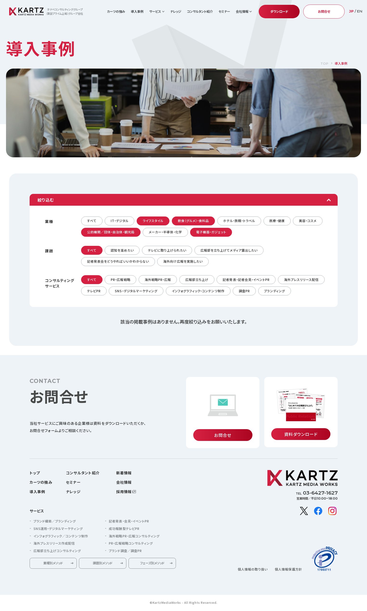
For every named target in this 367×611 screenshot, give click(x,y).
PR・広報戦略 (120, 279)
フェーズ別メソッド (152, 564)
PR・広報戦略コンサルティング (131, 544)
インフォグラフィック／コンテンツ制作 (60, 537)
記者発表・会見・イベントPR (129, 522)
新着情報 (124, 474)
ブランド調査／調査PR (125, 552)
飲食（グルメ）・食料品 (193, 220)
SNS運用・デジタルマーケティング (58, 530)
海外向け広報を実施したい (183, 261)
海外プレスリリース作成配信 (54, 544)
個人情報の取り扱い (253, 570)
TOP (324, 63)
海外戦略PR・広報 (158, 279)
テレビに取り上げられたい (167, 250)
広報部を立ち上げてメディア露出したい (229, 250)
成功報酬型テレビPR (124, 530)
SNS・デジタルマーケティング (136, 291)
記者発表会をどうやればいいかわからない (118, 261)
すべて (92, 220)
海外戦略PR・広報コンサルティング (134, 537)
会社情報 (124, 483)
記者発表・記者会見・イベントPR (246, 279)
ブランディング (274, 291)
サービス (37, 512)
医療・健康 (276, 220)
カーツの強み (116, 11)
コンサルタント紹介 (200, 11)
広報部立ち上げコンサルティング (57, 552)
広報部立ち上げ (196, 279)
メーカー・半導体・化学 (165, 232)
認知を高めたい (122, 250)
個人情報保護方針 (288, 570)
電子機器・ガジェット (211, 232)
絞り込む (46, 200)
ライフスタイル (153, 220)
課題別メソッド (102, 564)
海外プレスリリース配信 (301, 279)
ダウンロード (279, 11)
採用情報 (124, 493)
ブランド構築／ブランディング (54, 522)
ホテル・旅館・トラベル (239, 220)
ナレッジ (175, 11)
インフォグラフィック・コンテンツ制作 (198, 291)
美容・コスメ (307, 220)
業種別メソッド (53, 564)
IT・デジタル (119, 220)
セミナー (224, 11)
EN (359, 11)
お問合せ (324, 11)
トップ (35, 474)
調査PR (244, 291)
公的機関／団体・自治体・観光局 (111, 232)
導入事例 (137, 11)
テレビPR (94, 291)
